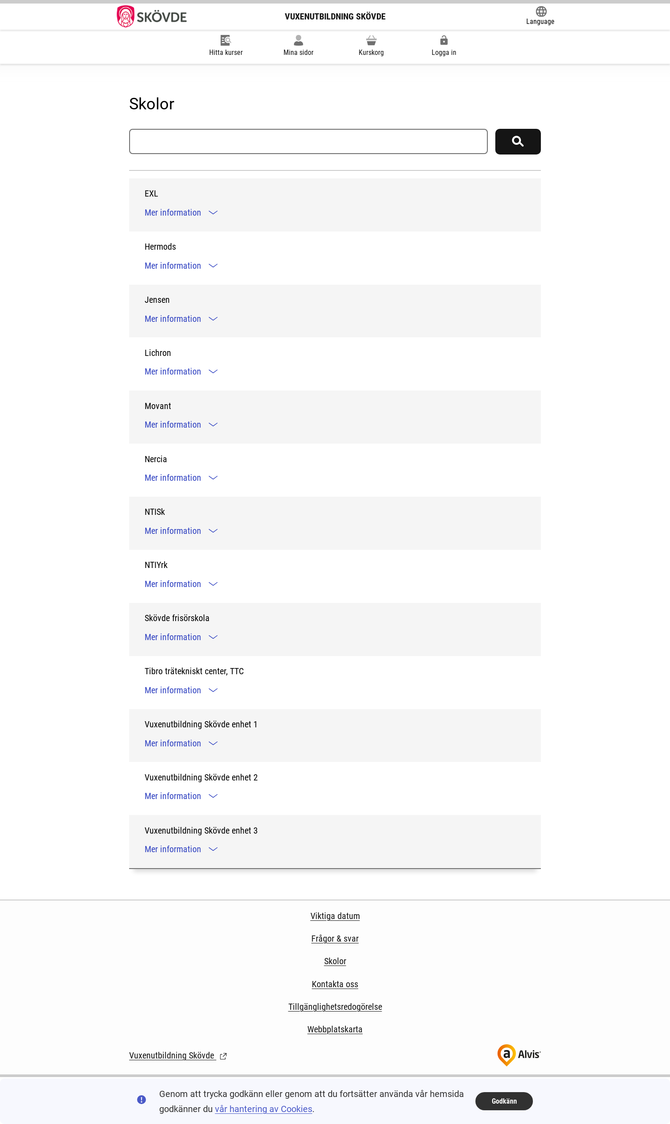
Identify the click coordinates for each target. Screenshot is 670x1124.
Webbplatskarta (335, 1029)
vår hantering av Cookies (263, 1109)
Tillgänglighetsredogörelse (335, 1006)
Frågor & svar (335, 938)
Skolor (335, 961)
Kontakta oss (335, 984)
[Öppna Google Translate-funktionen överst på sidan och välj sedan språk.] (540, 16)
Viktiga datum (335, 916)
